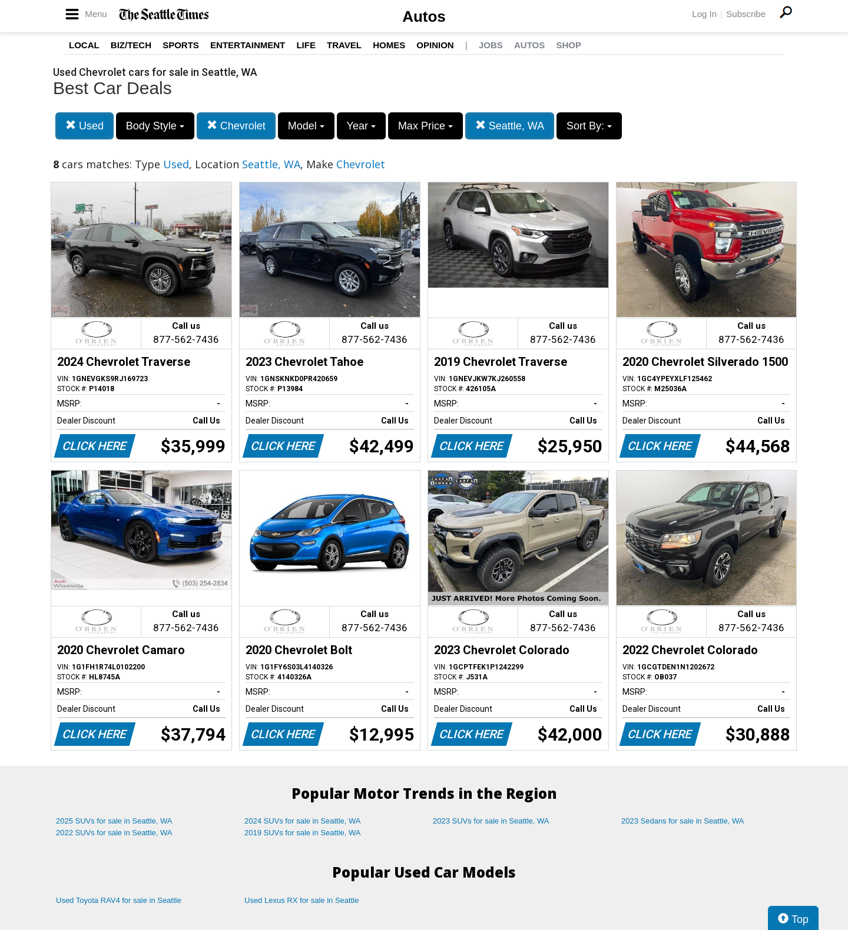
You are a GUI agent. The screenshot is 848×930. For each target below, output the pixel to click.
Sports (181, 45)
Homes (389, 45)
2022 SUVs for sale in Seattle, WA (114, 832)
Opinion (434, 45)
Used (84, 125)
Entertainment (247, 45)
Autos (424, 16)
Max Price (425, 126)
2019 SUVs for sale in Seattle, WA (302, 832)
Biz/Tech (131, 45)
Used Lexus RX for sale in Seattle (301, 900)
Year (361, 126)
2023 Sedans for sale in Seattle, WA (682, 820)
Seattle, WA (509, 125)
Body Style (155, 126)
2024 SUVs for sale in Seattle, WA (302, 820)
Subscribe (746, 14)
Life (306, 45)
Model (306, 126)
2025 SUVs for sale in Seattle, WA (114, 820)
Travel (344, 45)
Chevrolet (236, 125)
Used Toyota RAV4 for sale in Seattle (118, 900)
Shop (568, 45)
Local (84, 45)
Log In (704, 14)
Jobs (491, 45)
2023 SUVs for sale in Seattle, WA (491, 820)
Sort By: (589, 126)
